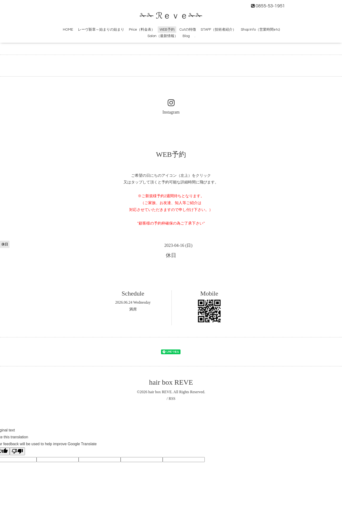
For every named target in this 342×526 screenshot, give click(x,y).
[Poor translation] (17, 451)
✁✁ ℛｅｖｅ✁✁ (171, 15)
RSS (172, 399)
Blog (186, 36)
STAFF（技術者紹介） (218, 29)
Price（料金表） (142, 29)
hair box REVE (171, 382)
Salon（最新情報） (162, 36)
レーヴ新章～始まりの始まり (101, 29)
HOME (68, 29)
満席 (133, 309)
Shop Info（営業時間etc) (260, 29)
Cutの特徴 (187, 29)
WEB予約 (167, 29)
